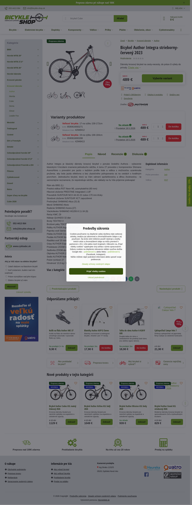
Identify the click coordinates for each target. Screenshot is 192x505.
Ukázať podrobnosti (96, 277)
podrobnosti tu (90, 252)
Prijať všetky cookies (96, 271)
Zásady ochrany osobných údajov (96, 264)
